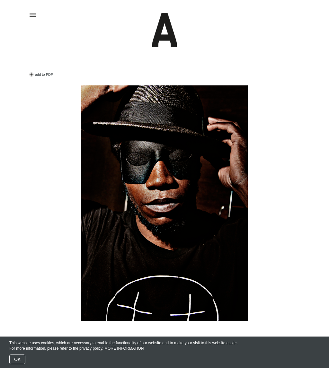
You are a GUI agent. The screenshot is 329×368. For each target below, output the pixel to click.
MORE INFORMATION (124, 348)
